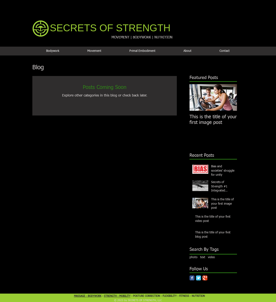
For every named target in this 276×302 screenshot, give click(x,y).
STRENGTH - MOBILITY (117, 296)
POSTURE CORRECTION (146, 296)
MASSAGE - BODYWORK (87, 296)
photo (194, 257)
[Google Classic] (204, 277)
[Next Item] (230, 97)
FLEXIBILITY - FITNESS (176, 296)
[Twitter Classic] (198, 277)
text (202, 257)
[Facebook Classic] (192, 277)
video (211, 257)
